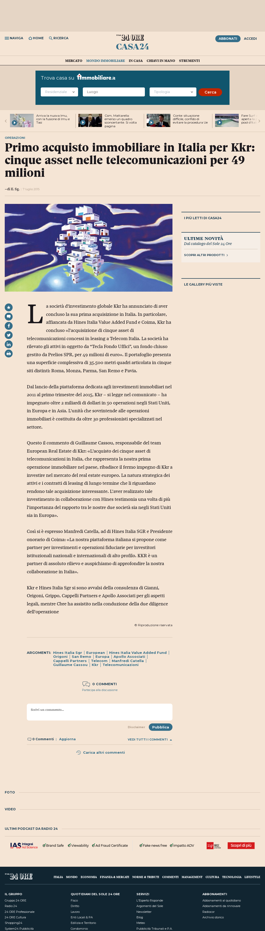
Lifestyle (252, 877)
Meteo (140, 923)
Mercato (73, 60)
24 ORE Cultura (15, 917)
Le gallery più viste (203, 284)
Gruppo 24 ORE (15, 900)
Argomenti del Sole (149, 906)
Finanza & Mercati (114, 877)
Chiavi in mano (161, 60)
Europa (102, 656)
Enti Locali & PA (82, 917)
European (95, 652)
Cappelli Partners (70, 661)
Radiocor (208, 912)
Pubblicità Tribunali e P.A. (154, 928)
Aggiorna (67, 739)
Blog (139, 917)
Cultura (212, 877)
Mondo (72, 877)
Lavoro (75, 912)
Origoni (60, 656)
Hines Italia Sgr (67, 652)
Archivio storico (213, 917)
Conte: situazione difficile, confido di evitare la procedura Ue (190, 119)
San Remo (81, 656)
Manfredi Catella (128, 661)
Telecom (99, 661)
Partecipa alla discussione (100, 690)
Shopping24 (13, 923)
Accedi (250, 39)
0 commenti (100, 684)
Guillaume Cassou (70, 665)
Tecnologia (231, 877)
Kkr (95, 665)
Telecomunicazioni (121, 665)
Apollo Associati (129, 656)
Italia (58, 877)
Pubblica (160, 727)
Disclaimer (136, 727)
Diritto (75, 906)
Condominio (79, 928)
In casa (136, 60)
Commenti (170, 877)
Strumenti (189, 60)
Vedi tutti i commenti (150, 740)
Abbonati (228, 39)
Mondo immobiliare (105, 60)
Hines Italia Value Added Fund (138, 652)
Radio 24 (11, 906)
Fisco (74, 900)
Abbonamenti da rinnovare (221, 906)
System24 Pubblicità (19, 928)
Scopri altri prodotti (206, 255)
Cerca (210, 92)
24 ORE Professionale (19, 912)
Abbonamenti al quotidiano (221, 900)
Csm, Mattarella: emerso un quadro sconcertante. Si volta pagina (121, 121)
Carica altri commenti (100, 752)
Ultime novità (203, 238)
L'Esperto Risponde (149, 900)
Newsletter (143, 912)
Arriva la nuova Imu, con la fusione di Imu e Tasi (53, 119)
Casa (132, 46)
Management (192, 877)
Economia (89, 877)
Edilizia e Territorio (83, 923)
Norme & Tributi (145, 877)
